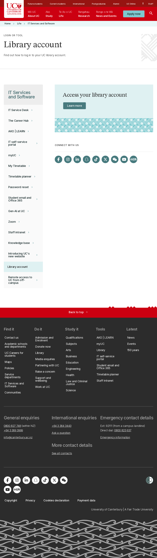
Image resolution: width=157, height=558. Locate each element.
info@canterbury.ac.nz (18, 437)
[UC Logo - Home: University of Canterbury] (14, 9)
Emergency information (115, 437)
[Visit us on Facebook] (58, 159)
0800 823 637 (122, 430)
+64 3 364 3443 (61, 425)
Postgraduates (99, 4)
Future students (35, 4)
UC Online (131, 4)
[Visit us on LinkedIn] (77, 159)
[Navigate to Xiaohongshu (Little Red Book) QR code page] (133, 159)
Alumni (116, 4)
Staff (150, 4)
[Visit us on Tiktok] (96, 159)
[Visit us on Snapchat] (86, 159)
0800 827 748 (12, 425)
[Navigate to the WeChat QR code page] (115, 159)
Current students (57, 4)
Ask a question (61, 432)
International (78, 4)
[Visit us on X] (105, 159)
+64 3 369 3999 (13, 430)
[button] (134, 13)
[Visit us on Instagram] (68, 159)
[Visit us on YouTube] (124, 159)
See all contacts (62, 453)
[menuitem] (33, 14)
